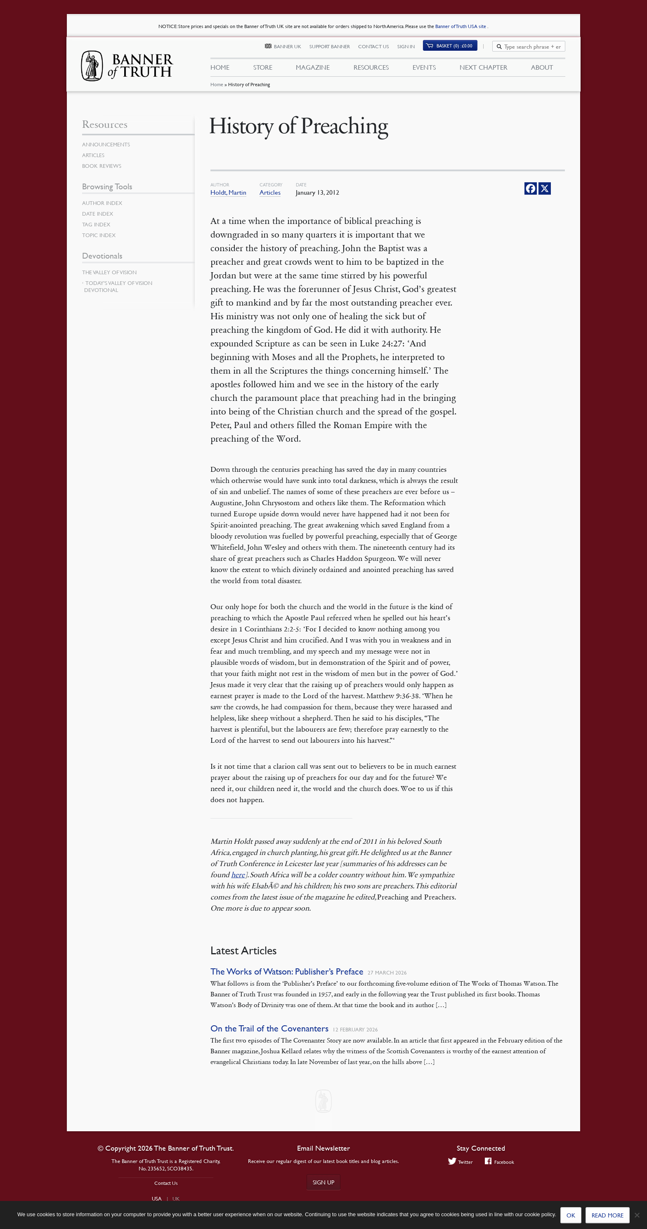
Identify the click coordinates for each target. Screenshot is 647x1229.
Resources (371, 69)
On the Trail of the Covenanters (269, 1028)
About (542, 69)
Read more (607, 1215)
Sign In (410, 48)
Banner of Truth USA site (461, 26)
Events (424, 69)
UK (176, 1198)
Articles (270, 192)
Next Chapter (484, 69)
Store (262, 69)
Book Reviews (102, 165)
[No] (637, 1215)
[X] (544, 188)
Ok (571, 1215)
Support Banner (334, 48)
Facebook (499, 1161)
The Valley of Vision (111, 272)
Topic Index (100, 235)
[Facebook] (530, 188)
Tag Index (97, 224)
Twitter (459, 1161)
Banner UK (292, 48)
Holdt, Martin (228, 192)
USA (157, 1198)
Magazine (313, 69)
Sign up (323, 1182)
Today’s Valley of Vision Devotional (118, 286)
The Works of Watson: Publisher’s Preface (287, 971)
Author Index (103, 203)
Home (216, 88)
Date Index (98, 213)
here (238, 874)
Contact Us (378, 48)
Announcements (107, 144)
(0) (459, 48)
